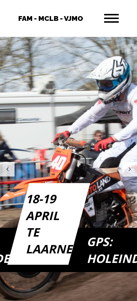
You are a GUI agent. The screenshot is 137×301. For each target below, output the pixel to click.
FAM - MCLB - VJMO (50, 18)
